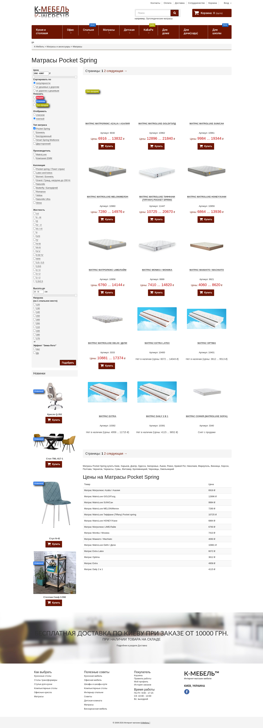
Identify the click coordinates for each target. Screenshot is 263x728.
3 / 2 (38, 274)
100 (38, 331)
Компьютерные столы (45, 688)
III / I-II (39, 228)
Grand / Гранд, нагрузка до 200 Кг (53, 180)
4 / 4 (38, 270)
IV (37, 240)
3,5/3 (38, 266)
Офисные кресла (43, 692)
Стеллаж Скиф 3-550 (54, 597)
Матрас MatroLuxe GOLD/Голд (157, 123)
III (37, 221)
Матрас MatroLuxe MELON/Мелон (107, 196)
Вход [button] (226, 3)
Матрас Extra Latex (157, 343)
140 (38, 312)
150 (38, 316)
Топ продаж (42, 105)
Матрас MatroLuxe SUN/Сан (207, 123)
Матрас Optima (207, 343)
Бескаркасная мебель (95, 708)
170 (38, 338)
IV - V (39, 225)
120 (38, 304)
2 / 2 (38, 277)
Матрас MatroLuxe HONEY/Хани (206, 196)
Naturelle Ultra (43, 199)
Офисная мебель (93, 680)
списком (40, 115)
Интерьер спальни (93, 692)
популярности (43, 83)
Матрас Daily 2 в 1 (157, 416)
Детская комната (93, 700)
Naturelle (40, 184)
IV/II (38, 236)
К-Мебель (39, 46)
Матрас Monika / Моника (157, 270)
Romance (41, 191)
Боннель (40, 132)
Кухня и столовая (42, 31)
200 (38, 323)
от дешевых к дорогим (47, 87)
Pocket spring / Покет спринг (50, 169)
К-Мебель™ (145, 723)
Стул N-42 (54, 538)
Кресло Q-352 (54, 414)
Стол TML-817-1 (54, 458)
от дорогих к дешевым (47, 90)
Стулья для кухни (43, 684)
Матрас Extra (107, 416)
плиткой (40, 118)
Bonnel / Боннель (45, 176)
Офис (70, 29)
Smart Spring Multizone (47, 140)
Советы (88, 696)
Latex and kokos (44, 172)
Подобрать (68, 362)
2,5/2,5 (39, 281)
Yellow (39, 195)
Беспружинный (43, 136)
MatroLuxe (41, 154)
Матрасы (109, 29)
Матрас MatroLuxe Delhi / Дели (107, 343)
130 (38, 308)
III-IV (38, 247)
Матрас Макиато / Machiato (207, 270)
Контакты (155, 3)
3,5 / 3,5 (40, 262)
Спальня (89, 28)
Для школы (220, 30)
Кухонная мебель (93, 676)
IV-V (38, 251)
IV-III (38, 243)
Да (37, 353)
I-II (37, 213)
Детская (129, 29)
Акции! (39, 97)
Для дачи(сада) (191, 31)
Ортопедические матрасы (159, 18)
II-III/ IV (39, 255)
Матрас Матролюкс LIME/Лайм (107, 270)
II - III (38, 217)
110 (38, 327)
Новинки (40, 101)
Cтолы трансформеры (45, 680)
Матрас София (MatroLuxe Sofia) (206, 416)
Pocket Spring (43, 128)
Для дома (165, 31)
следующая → (117, 71)
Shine (39, 203)
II (36, 232)
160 (38, 319)
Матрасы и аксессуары (58, 46)
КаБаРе (149, 28)
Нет (38, 349)
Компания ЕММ (44, 158)
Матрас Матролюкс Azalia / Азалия (107, 123)
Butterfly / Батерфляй (47, 188)
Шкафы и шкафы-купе (95, 684)
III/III (38, 258)
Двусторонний (43, 143)
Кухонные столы (42, 676)
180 (38, 334)
